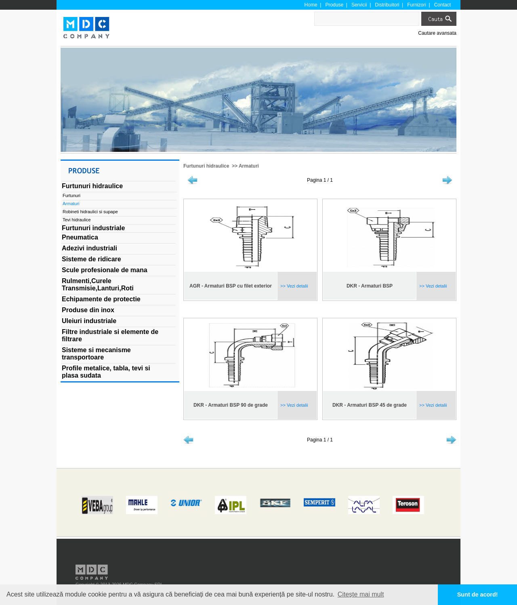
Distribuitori (387, 5)
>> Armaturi (245, 166)
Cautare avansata (437, 33)
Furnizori (416, 5)
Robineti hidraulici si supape (90, 211)
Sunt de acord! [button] (477, 594)
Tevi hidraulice (77, 219)
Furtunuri (71, 195)
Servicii (359, 5)
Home (311, 5)
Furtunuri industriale (93, 228)
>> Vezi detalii (293, 286)
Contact (442, 5)
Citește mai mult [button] (361, 594)
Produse (334, 5)
